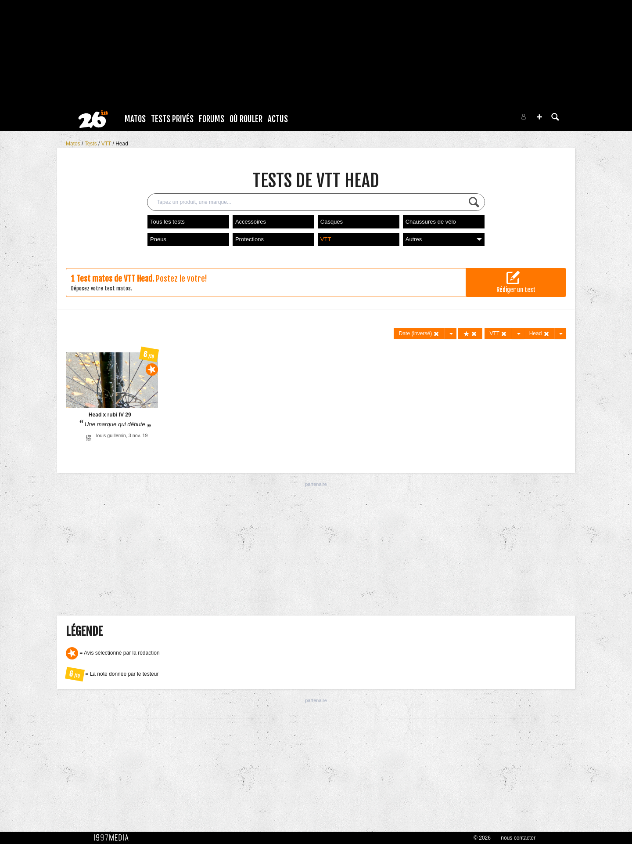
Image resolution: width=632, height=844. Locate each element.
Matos (135, 119)
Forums (211, 119)
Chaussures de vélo (431, 221)
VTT (107, 144)
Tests (91, 144)
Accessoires (250, 221)
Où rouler (246, 119)
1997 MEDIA (113, 838)
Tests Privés (172, 119)
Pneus (158, 239)
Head (121, 144)
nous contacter (518, 838)
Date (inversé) (419, 333)
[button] (539, 117)
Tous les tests (167, 221)
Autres (444, 239)
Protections (249, 239)
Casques (331, 221)
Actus (278, 119)
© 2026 (482, 838)
